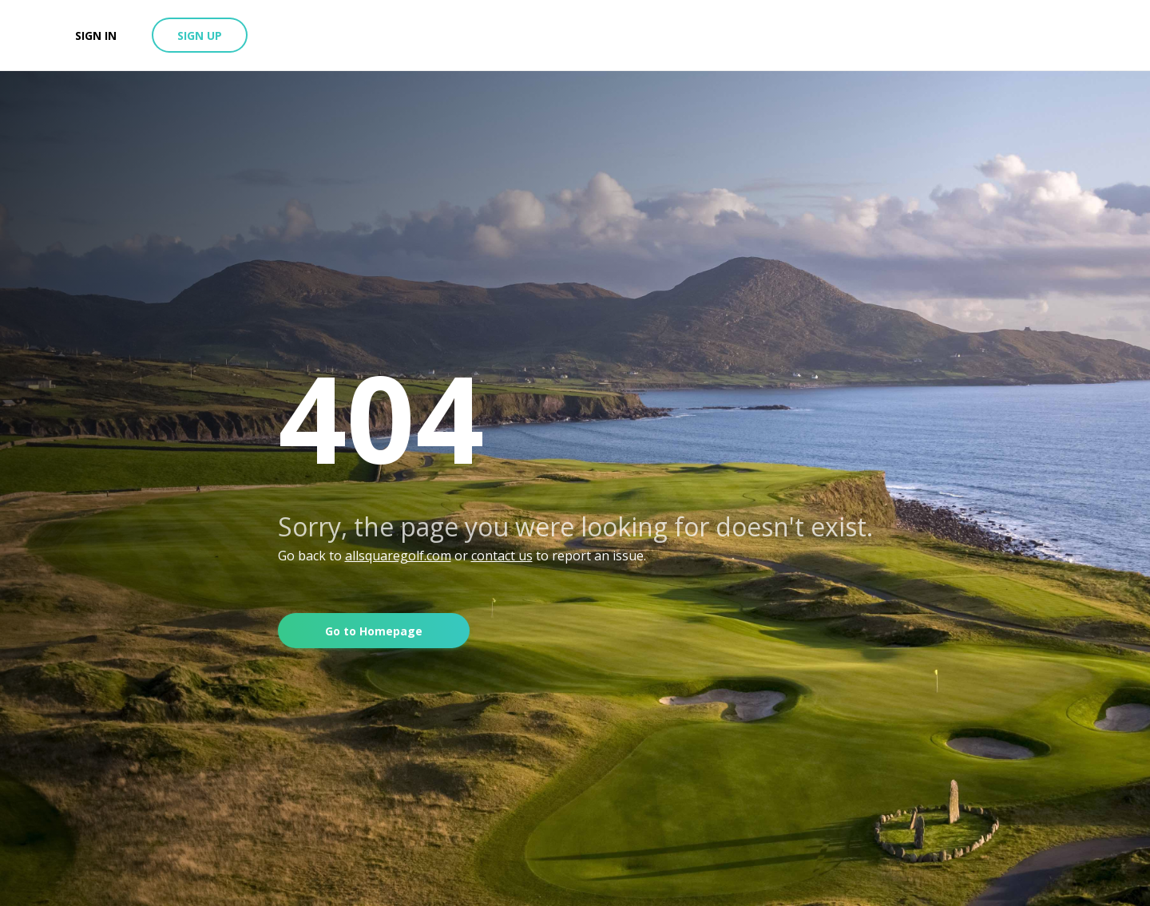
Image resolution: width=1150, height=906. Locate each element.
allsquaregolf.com (398, 555)
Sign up (199, 35)
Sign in (96, 35)
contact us (502, 555)
